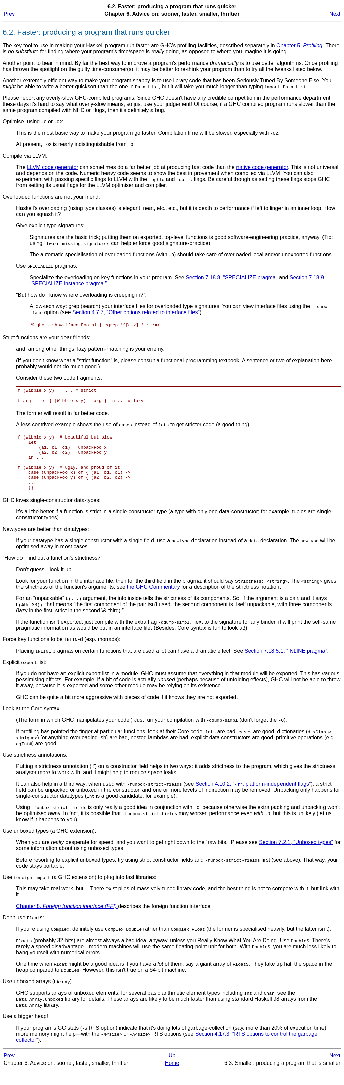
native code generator (262, 167)
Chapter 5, (299, 45)
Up (172, 1071)
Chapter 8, (67, 921)
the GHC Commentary (153, 602)
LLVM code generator (52, 167)
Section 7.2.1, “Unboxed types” (296, 857)
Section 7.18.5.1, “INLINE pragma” (286, 666)
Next (334, 14)
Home (172, 1078)
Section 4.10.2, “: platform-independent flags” (253, 799)
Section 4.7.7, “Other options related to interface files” (136, 312)
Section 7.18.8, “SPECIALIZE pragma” (231, 277)
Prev (9, 14)
